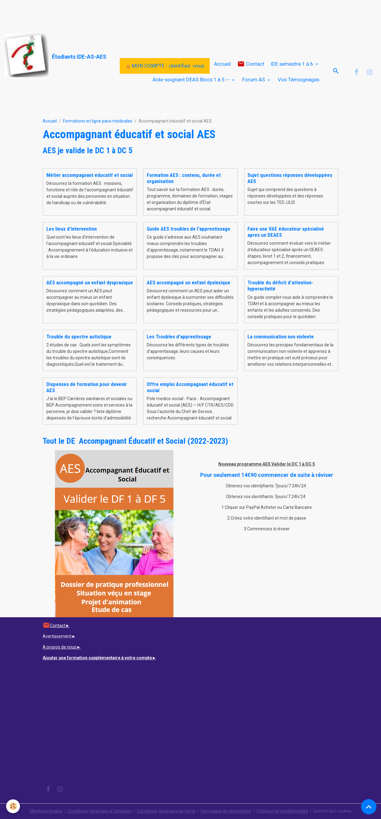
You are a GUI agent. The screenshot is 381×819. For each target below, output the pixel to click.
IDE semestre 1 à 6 (292, 64)
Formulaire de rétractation (226, 811)
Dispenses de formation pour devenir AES (86, 387)
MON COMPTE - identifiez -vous (165, 66)
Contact (250, 64)
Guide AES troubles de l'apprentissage (188, 229)
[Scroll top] (368, 806)
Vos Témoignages (298, 79)
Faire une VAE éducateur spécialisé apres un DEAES (285, 232)
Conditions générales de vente (166, 811)
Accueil (222, 64)
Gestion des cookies (332, 811)
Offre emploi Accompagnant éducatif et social (190, 387)
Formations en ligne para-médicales (97, 121)
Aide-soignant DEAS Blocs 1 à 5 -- (192, 79)
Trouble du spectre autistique (78, 336)
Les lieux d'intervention (71, 229)
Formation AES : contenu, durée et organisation (184, 178)
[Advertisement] (112, 14)
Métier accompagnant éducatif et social (89, 175)
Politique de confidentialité (282, 811)
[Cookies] (13, 806)
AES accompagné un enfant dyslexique (188, 282)
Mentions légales (46, 811)
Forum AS (254, 79)
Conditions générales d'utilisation (100, 811)
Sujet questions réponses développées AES (289, 178)
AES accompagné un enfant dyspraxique (89, 282)
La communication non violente (280, 336)
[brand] (39, 56)
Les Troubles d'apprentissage (179, 336)
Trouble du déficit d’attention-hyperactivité (280, 285)
